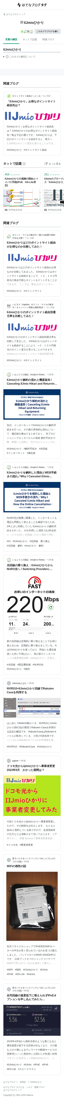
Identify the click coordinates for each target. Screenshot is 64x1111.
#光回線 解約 (15, 545)
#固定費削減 (24, 664)
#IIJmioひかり (14, 149)
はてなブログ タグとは (13, 1087)
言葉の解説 (11, 39)
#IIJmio (44, 969)
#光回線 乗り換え (40, 541)
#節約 (27, 669)
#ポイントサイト (33, 290)
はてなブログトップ (12, 1090)
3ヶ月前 (46, 96)
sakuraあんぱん (19, 683)
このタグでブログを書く (47, 31)
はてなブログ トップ (14, 14)
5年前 (26, 861)
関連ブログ (48, 39)
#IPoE (10, 974)
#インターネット (16, 453)
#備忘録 (31, 453)
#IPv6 (45, 1064)
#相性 (18, 969)
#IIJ (9, 541)
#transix (31, 974)
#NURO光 (38, 664)
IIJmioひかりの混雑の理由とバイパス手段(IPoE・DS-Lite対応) (21, 182)
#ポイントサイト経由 (35, 149)
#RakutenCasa (27, 746)
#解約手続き (30, 448)
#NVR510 (12, 746)
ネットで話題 (30, 39)
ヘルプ (29, 1087)
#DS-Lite (20, 974)
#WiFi (10, 969)
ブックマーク (12, 174)
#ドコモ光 (12, 844)
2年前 (51, 374)
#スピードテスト (27, 1069)
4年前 (31, 683)
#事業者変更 (26, 844)
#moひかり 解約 (34, 545)
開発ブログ (39, 1087)
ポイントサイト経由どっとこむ (26, 96)
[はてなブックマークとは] (24, 163)
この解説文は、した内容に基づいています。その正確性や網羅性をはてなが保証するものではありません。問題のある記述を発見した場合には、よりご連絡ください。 (19, 57)
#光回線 (43, 448)
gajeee (15, 761)
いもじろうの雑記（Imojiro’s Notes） (29, 374)
